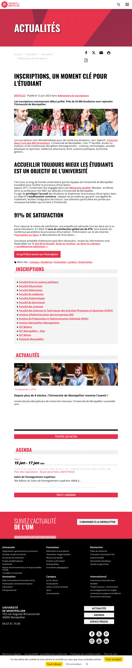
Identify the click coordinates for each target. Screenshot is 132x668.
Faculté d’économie (30, 286)
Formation (60, 262)
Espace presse (99, 621)
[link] (86, 52)
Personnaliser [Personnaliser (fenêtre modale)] (74, 664)
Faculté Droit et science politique (38, 282)
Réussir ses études (54, 557)
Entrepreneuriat (9, 590)
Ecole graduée (52, 564)
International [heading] (98, 576)
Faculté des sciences (31, 306)
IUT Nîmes (25, 335)
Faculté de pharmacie (32, 302)
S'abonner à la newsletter (97, 522)
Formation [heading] (52, 547)
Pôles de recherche (98, 551)
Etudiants (46, 262)
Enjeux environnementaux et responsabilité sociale (21, 568)
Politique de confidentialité (85, 654)
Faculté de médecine (31, 294)
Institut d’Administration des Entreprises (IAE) (46, 314)
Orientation (85, 262)
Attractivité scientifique (100, 561)
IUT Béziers (25, 327)
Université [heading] (8, 547)
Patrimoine (7, 564)
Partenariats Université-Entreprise (17, 583)
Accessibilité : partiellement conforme (46, 654)
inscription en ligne (26, 235)
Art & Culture (52, 580)
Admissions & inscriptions (73, 95)
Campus (34, 262)
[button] (101, 52)
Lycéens (72, 262)
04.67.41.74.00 (11, 623)
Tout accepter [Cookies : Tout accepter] (113, 659)
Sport (48, 590)
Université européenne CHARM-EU (105, 593)
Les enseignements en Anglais (103, 590)
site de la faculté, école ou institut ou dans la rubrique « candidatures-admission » (57, 245)
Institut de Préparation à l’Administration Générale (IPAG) (53, 318)
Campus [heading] (51, 576)
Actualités (99, 608)
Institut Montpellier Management (39, 323)
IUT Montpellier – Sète (32, 331)
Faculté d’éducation (31, 290)
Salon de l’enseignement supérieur (34, 477)
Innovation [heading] (9, 576)
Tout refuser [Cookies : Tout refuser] (54, 664)
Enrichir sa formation (55, 561)
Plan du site (110, 654)
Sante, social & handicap (57, 587)
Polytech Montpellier (31, 339)
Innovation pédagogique (57, 567)
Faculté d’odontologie (32, 298)
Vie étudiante (52, 583)
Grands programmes (99, 564)
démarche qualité (80, 187)
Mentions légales (11, 654)
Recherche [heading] (96, 547)
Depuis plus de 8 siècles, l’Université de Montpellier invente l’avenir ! (61, 395)
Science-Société (97, 557)
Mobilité (94, 583)
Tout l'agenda (66, 495)
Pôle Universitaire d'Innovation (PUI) (18, 580)
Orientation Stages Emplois (58, 554)
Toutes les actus (66, 436)
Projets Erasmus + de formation (104, 587)
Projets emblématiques (12, 561)
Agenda (99, 615)
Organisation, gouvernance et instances (20, 551)
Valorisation (7, 587)
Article (20, 95)
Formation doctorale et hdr (102, 554)
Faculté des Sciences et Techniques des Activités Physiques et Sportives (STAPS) (66, 310)
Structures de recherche (13, 557)
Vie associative (52, 593)
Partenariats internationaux (102, 580)
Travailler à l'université (12, 573)
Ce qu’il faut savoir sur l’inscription (37, 254)
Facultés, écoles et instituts (14, 554)
